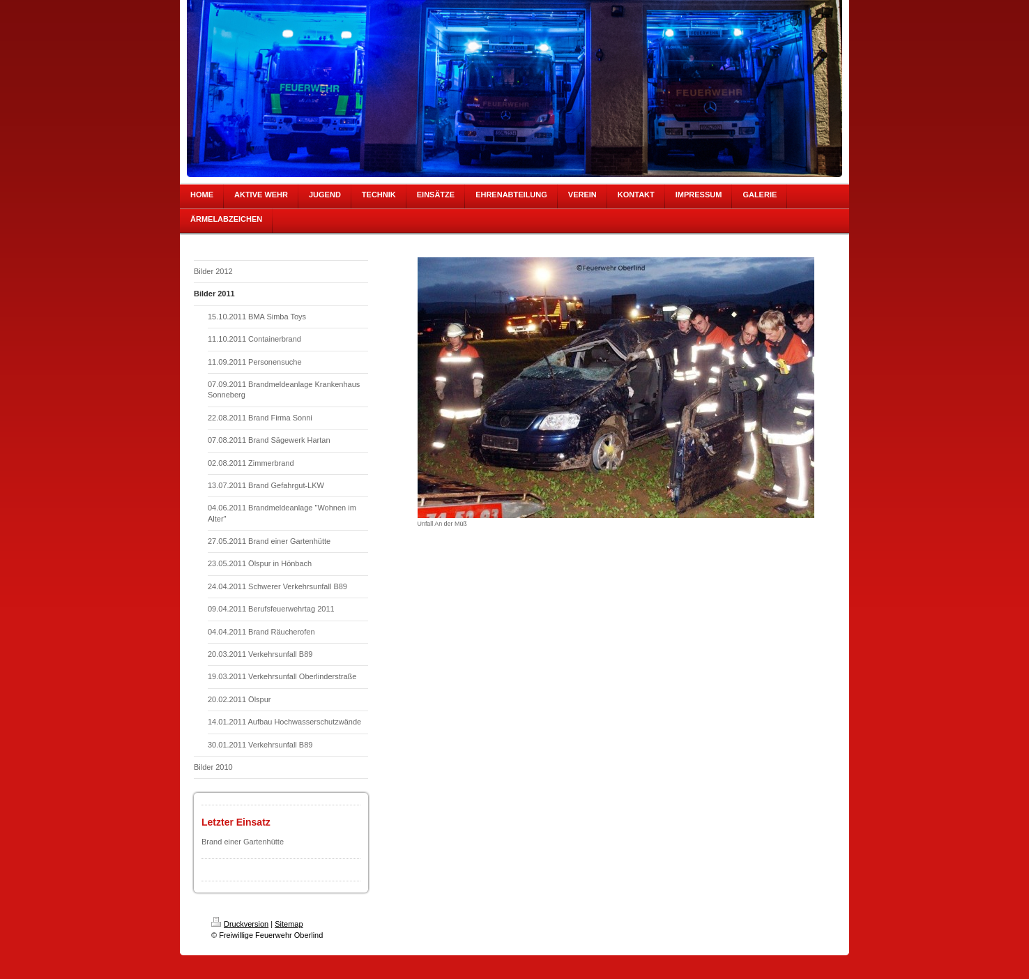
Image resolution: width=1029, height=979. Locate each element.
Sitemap (289, 924)
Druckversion (239, 924)
